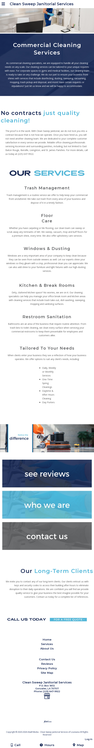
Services (47, 644)
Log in (88, 739)
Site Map (47, 672)
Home (47, 639)
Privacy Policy (47, 668)
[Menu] (3, 4)
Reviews (47, 663)
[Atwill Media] (49, 728)
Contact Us (47, 659)
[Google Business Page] (47, 694)
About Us (47, 648)
